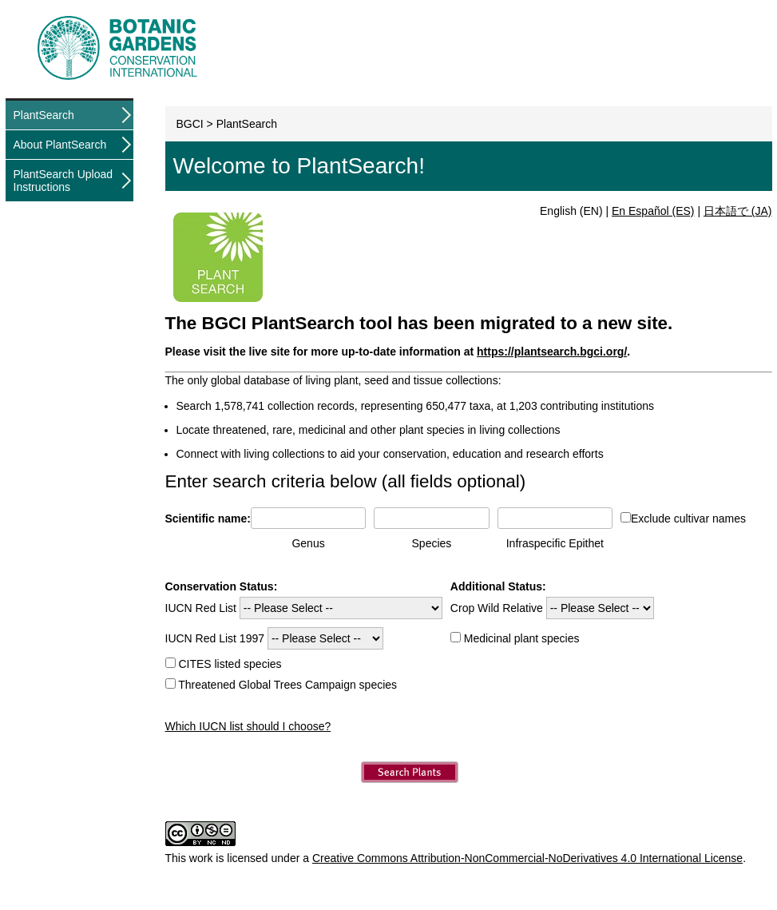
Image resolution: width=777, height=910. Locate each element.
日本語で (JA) (738, 211)
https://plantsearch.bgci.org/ (552, 351)
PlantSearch (44, 115)
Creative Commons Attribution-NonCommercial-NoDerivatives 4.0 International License (527, 858)
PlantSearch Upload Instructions (63, 180)
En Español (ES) (653, 211)
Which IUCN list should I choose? (248, 726)
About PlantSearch (60, 144)
